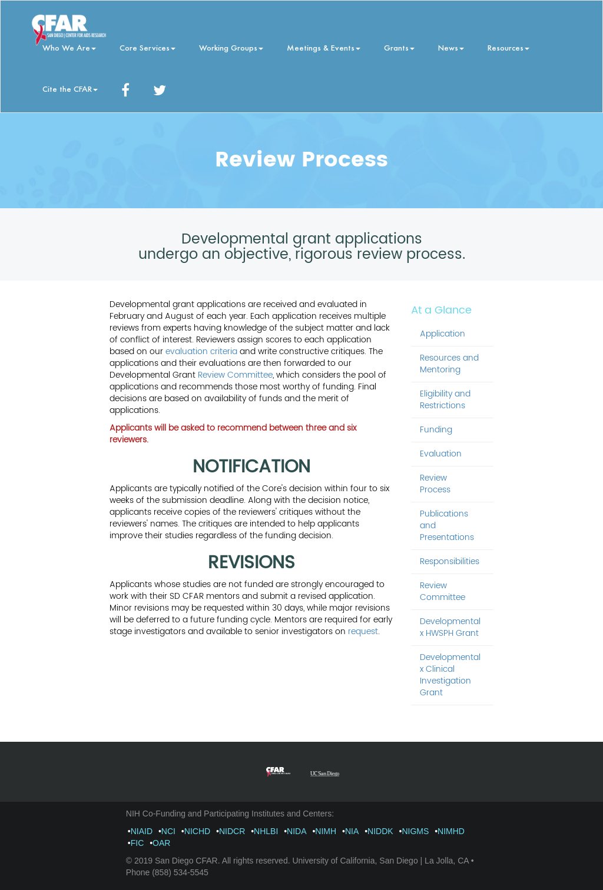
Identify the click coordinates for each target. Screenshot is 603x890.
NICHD (197, 831)
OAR (161, 843)
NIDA (296, 831)
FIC (137, 843)
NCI (168, 831)
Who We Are (69, 47)
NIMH (325, 831)
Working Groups (231, 47)
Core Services (147, 47)
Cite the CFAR (70, 89)
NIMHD (451, 831)
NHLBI (266, 831)
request (363, 631)
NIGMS (415, 831)
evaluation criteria (201, 351)
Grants (399, 47)
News (451, 47)
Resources (508, 47)
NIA (352, 831)
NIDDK (380, 831)
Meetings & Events (323, 47)
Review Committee (235, 375)
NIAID (142, 831)
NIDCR (232, 831)
